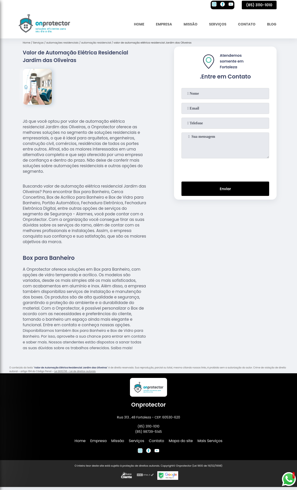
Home (132, 24)
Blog (271, 24)
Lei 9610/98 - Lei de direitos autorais (75, 371)
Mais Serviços (210, 440)
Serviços (214, 24)
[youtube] (231, 5)
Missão (186, 24)
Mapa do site (181, 440)
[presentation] (225, 169)
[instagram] (214, 5)
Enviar (225, 189)
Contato (245, 24)
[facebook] (222, 5)
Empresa (158, 24)
